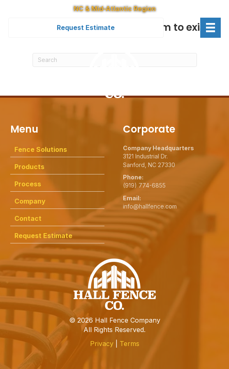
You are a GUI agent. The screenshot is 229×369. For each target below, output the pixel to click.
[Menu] (210, 27)
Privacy (101, 343)
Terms (129, 343)
